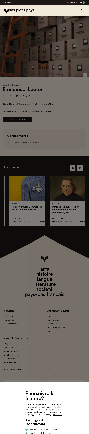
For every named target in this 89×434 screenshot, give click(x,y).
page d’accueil (55, 414)
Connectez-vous (52, 404)
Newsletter (8, 3)
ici (33, 414)
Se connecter (72, 3)
